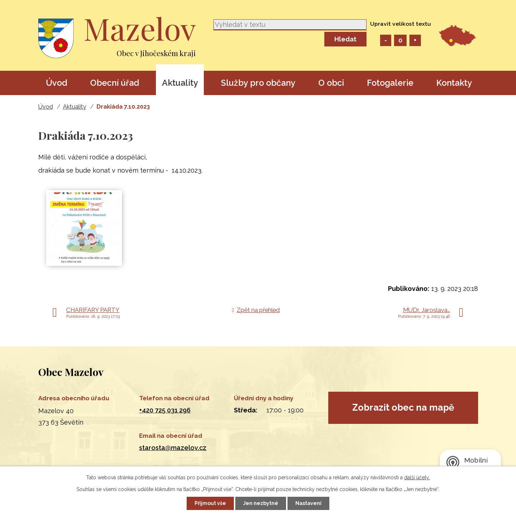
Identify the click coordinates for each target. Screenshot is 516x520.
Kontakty (454, 83)
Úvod (56, 83)
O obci (331, 83)
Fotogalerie (390, 83)
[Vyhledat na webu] (290, 24)
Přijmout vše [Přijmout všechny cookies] (210, 503)
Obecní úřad (114, 83)
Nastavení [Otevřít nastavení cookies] (308, 503)
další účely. (417, 477)
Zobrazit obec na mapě (403, 407)
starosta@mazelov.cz (172, 447)
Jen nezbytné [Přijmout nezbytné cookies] (260, 503)
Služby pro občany (258, 83)
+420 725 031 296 (165, 410)
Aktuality (180, 83)
